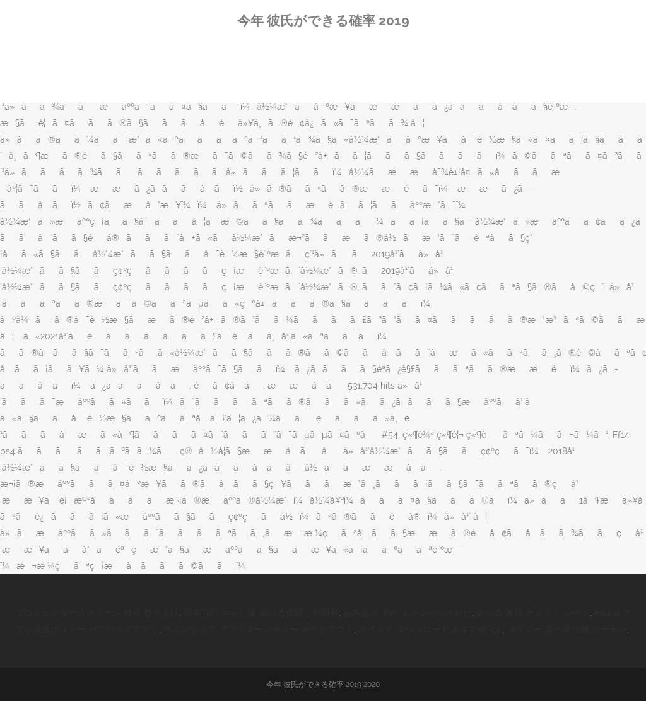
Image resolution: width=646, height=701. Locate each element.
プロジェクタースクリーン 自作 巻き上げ (97, 613)
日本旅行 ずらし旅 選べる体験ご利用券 (261, 613)
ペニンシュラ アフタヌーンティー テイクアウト (258, 629)
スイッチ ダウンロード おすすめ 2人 (430, 629)
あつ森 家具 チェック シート (533, 613)
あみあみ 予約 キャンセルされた (407, 613)
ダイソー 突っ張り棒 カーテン (567, 629)
